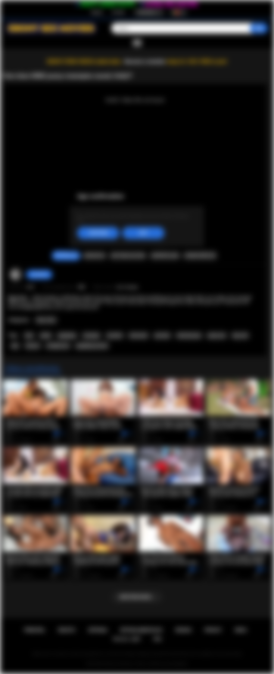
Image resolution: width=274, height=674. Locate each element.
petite (46, 335)
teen (29, 335)
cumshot (114, 335)
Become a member (145, 61)
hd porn (32, 346)
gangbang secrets (92, 346)
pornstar (162, 335)
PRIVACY (213, 630)
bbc (15, 346)
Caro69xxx (39, 274)
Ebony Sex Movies (118, 664)
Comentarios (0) (200, 255)
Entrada (118, 12)
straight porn (58, 346)
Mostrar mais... (137, 597)
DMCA (241, 630)
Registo (97, 12)
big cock (240, 335)
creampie (91, 335)
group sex (216, 335)
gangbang (66, 335)
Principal (34, 630)
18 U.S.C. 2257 (127, 639)
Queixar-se (94, 255)
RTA (158, 639)
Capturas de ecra (128, 255)
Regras (183, 630)
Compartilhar (164, 255)
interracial (138, 335)
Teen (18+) (46, 320)
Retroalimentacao (141, 630)
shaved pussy (189, 335)
